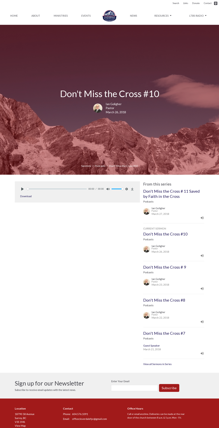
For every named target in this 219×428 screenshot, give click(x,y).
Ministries (61, 15)
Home (14, 15)
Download (26, 196)
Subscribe (169, 388)
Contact (208, 3)
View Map (20, 425)
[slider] (57, 189)
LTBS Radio (198, 15)
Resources (163, 15)
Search (176, 3)
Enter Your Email (120, 381)
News (133, 15)
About (35, 15)
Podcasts (100, 165)
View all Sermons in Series (157, 364)
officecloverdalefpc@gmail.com (89, 418)
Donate (196, 3)
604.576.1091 (80, 414)
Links (185, 3)
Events (86, 15)
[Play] (22, 189)
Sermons (86, 165)
